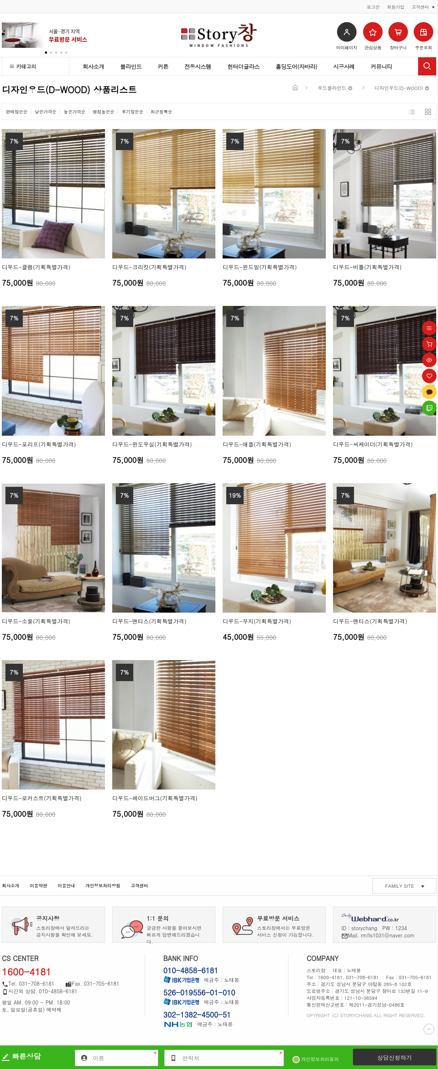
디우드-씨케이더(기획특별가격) (373, 444)
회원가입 (395, 6)
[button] (46, 52)
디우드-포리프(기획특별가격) (39, 444)
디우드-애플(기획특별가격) (257, 444)
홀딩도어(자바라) (296, 66)
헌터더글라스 (243, 66)
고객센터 (139, 885)
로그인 (373, 6)
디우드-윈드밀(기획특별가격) (260, 267)
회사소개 (93, 66)
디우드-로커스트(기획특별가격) (41, 798)
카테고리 (23, 66)
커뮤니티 (381, 66)
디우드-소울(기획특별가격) (36, 621)
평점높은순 (103, 111)
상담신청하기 (394, 1057)
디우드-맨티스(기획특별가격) (149, 621)
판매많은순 (17, 111)
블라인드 (131, 66)
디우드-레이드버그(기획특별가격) (155, 798)
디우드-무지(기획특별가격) (257, 621)
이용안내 (66, 885)
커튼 (162, 66)
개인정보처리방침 (102, 885)
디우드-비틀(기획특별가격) (367, 267)
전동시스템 (197, 66)
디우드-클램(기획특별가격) (36, 267)
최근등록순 (161, 111)
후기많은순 (132, 111)
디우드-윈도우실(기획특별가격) (152, 444)
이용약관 (38, 885)
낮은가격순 (45, 111)
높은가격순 (74, 111)
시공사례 (344, 66)
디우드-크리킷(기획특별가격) (149, 267)
